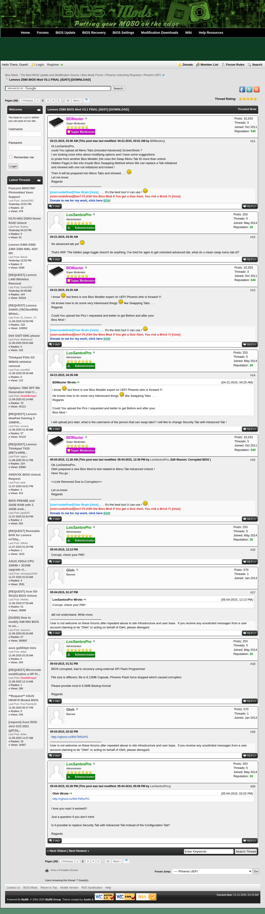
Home (25, 32)
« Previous (27, 100)
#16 (252, 549)
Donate (188, 64)
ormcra (24, 426)
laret (23, 482)
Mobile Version (69, 887)
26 (68, 100)
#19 (252, 732)
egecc (24, 456)
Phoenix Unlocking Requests (123, 75)
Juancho (25, 630)
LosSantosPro (159, 459)
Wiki (188, 32)
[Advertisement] (133, 49)
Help (108, 887)
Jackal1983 (27, 200)
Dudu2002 (26, 287)
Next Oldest (58, 851)
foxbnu (24, 226)
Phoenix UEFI (152, 75)
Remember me (21, 157)
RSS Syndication (92, 887)
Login (40, 64)
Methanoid (26, 339)
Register (53, 64)
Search (257, 64)
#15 (252, 460)
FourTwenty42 (29, 704)
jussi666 (25, 369)
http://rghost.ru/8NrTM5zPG (69, 737)
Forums (43, 32)
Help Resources (211, 32)
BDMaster (156, 141)
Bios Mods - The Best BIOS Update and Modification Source (42, 75)
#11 (252, 141)
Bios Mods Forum (92, 75)
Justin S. (88, 899)
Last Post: (14, 200)
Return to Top (48, 887)
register (27, 117)
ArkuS (23, 257)
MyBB (24, 899)
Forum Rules (235, 64)
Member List (209, 64)
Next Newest (78, 851)
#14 (252, 375)
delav (24, 651)
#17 (252, 592)
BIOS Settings (123, 32)
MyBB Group (53, 899)
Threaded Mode (247, 109)
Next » (77, 100)
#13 (252, 290)
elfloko (24, 543)
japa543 (25, 512)
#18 (252, 664)
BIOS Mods (30, 887)
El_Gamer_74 (28, 317)
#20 (252, 786)
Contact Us (13, 887)
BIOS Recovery (94, 32)
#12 (252, 237)
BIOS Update (66, 32)
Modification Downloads (159, 32)
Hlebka (24, 599)
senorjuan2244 (29, 573)
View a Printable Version (64, 870)
